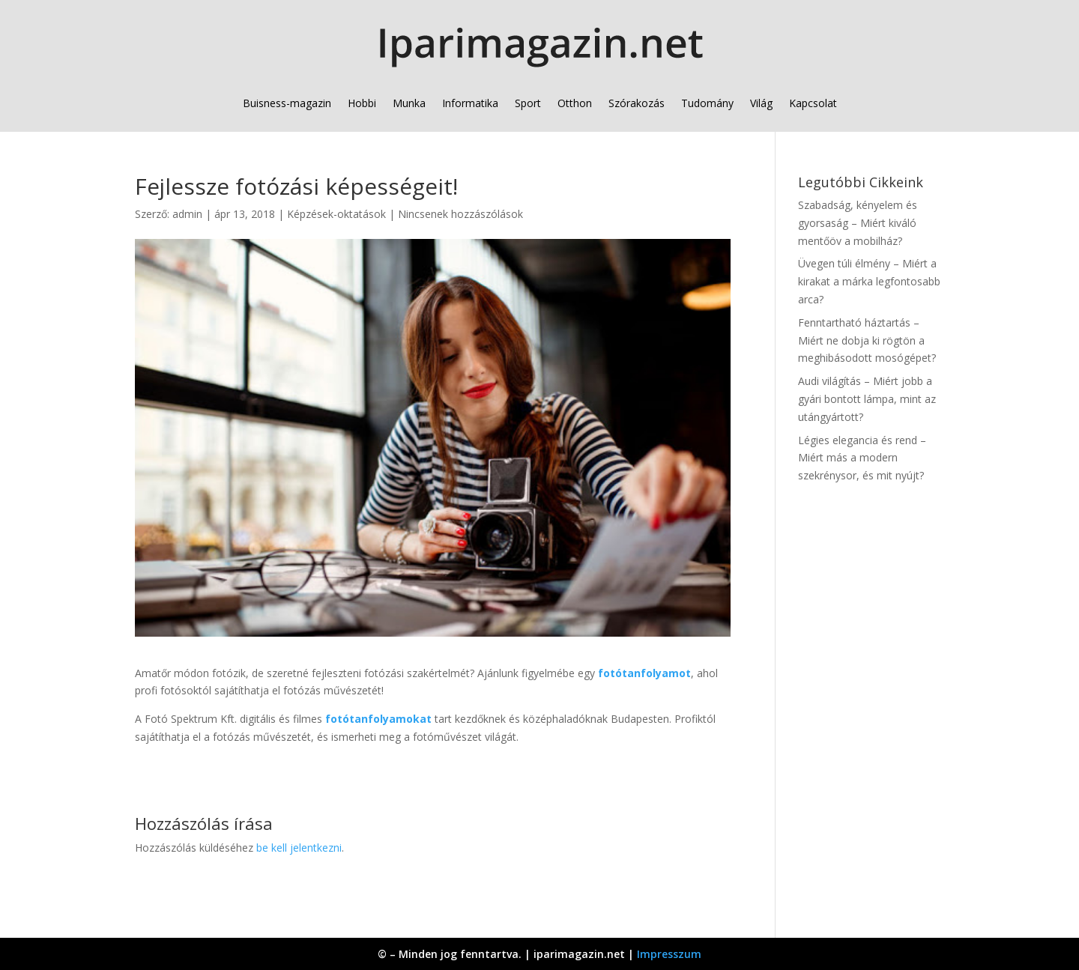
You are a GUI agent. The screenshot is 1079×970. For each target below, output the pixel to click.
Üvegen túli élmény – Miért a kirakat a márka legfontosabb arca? (869, 281)
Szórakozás (636, 103)
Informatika (470, 103)
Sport (528, 103)
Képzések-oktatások (336, 214)
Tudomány (707, 103)
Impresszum (669, 954)
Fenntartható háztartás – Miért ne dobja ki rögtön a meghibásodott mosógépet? (867, 340)
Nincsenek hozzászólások (460, 214)
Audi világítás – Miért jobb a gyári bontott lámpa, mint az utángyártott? (867, 399)
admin (187, 214)
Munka (409, 103)
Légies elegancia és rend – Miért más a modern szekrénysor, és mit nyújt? (862, 458)
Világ (761, 103)
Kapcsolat (813, 103)
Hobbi (362, 103)
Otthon (574, 103)
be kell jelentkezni (299, 847)
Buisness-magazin (287, 103)
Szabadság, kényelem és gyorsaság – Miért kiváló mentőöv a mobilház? (857, 223)
